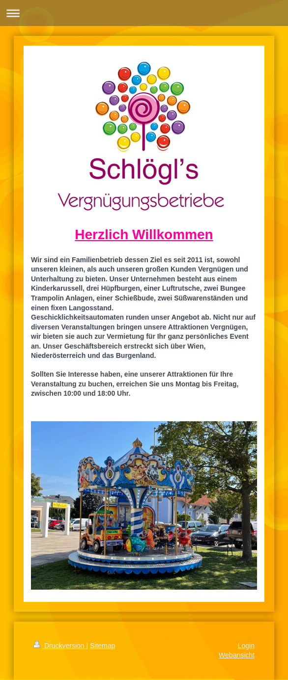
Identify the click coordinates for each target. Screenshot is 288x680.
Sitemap (102, 646)
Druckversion (59, 646)
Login (246, 646)
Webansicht (237, 655)
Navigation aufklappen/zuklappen (144, 13)
